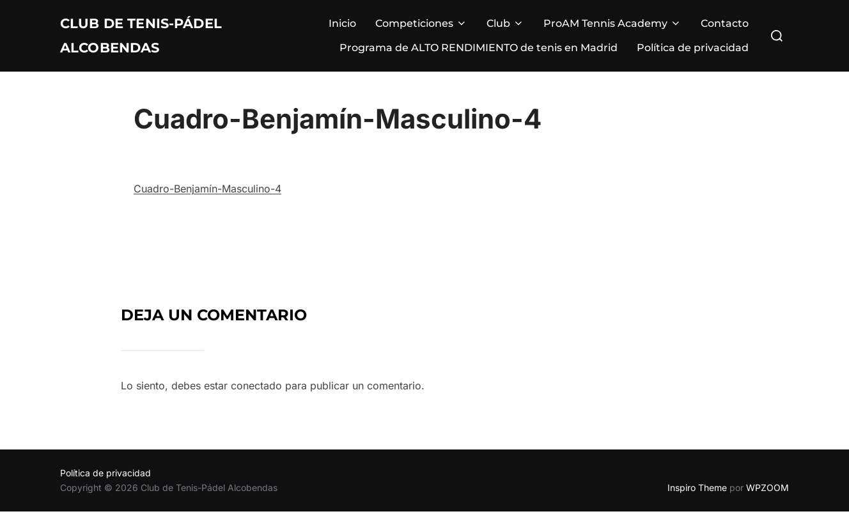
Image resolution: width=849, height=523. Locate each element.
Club (505, 29)
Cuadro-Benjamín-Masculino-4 (207, 200)
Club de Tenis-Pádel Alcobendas (165, 41)
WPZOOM (767, 499)
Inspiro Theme (697, 499)
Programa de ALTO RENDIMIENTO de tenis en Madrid (478, 53)
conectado (256, 397)
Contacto (725, 29)
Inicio (342, 29)
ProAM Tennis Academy (612, 29)
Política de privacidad (693, 53)
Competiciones (421, 29)
